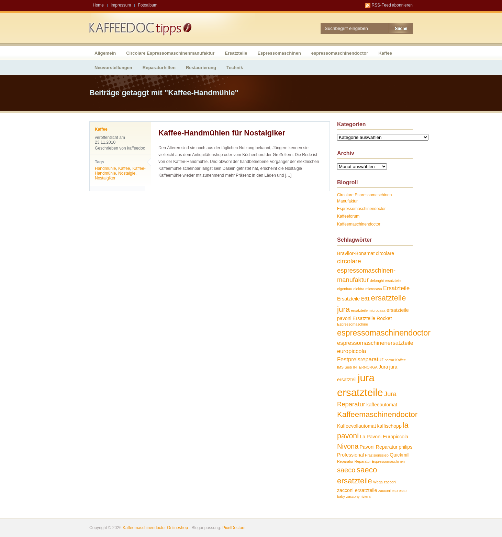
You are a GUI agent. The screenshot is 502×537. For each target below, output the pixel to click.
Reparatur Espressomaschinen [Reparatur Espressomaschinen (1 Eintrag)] (380, 461)
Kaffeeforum (348, 216)
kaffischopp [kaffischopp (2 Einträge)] (389, 426)
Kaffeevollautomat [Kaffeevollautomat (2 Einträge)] (356, 426)
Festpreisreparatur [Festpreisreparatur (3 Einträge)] (360, 359)
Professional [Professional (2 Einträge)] (350, 455)
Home (98, 5)
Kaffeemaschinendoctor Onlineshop (155, 527)
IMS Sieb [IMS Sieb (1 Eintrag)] (344, 367)
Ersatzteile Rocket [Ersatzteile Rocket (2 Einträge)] (372, 318)
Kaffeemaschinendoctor (358, 224)
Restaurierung (201, 67)
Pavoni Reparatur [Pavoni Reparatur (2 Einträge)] (379, 447)
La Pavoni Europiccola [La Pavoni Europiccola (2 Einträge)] (384, 436)
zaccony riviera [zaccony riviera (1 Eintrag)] (358, 496)
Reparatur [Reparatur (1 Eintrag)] (345, 461)
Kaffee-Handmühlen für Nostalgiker (221, 133)
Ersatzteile (236, 53)
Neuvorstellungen (113, 67)
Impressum (121, 5)
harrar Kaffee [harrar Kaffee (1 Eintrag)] (395, 360)
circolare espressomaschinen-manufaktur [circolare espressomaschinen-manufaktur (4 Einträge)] (366, 270)
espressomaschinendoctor (339, 53)
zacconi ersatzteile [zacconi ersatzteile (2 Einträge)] (357, 490)
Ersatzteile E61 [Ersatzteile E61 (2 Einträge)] (353, 299)
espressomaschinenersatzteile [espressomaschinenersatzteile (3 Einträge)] (375, 343)
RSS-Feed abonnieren (392, 5)
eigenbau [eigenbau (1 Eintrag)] (344, 289)
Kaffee (385, 53)
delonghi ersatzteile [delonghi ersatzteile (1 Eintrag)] (386, 280)
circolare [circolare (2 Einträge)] (385, 253)
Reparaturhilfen (159, 67)
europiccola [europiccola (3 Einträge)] (351, 351)
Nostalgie (126, 173)
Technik (234, 67)
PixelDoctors (233, 527)
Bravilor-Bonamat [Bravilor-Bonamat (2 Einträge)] (356, 253)
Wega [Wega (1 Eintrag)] (378, 482)
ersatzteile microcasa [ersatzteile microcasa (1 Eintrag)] (368, 310)
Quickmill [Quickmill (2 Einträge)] (399, 455)
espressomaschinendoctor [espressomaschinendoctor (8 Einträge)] (384, 332)
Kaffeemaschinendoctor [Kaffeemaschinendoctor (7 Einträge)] (377, 414)
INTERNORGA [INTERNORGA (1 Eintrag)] (365, 367)
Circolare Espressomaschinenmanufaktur (170, 53)
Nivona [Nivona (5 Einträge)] (347, 446)
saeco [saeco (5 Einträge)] (346, 470)
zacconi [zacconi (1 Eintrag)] (390, 482)
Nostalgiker (105, 178)
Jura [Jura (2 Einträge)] (383, 367)
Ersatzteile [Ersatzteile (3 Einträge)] (396, 288)
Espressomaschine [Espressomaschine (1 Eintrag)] (352, 324)
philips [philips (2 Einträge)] (405, 447)
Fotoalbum (147, 5)
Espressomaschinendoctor (361, 208)
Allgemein (105, 53)
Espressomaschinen (279, 53)
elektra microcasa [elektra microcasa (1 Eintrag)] (367, 289)
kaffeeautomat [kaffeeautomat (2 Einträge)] (381, 404)
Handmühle (105, 168)
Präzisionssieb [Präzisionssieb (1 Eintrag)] (377, 455)
